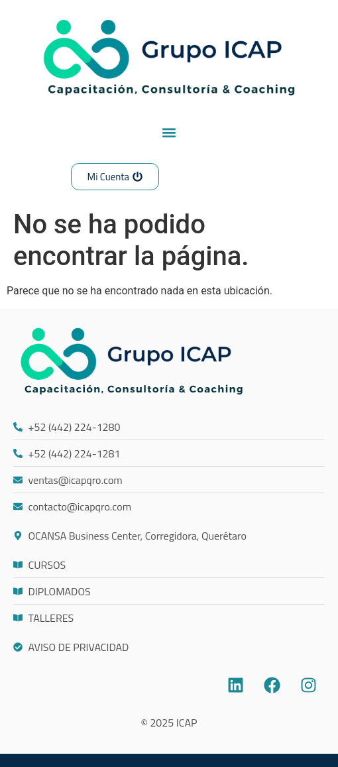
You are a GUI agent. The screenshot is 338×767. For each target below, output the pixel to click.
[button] (169, 132)
